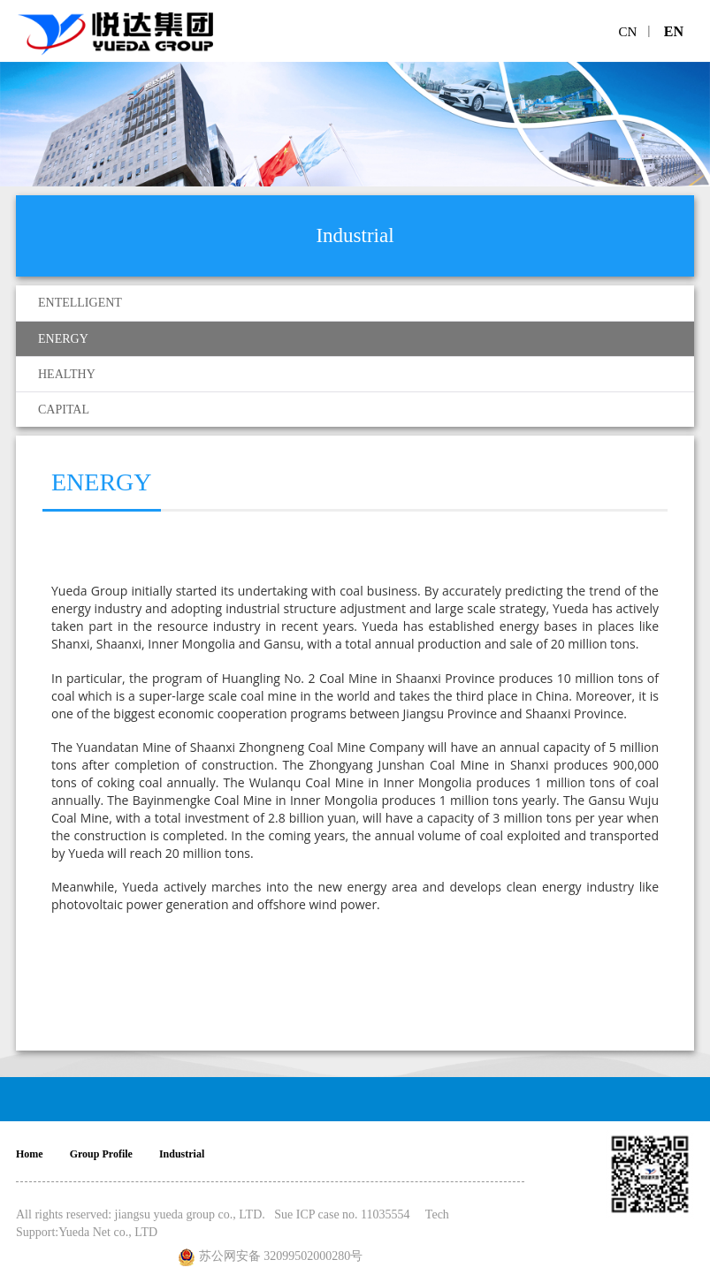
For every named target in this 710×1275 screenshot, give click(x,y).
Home (29, 1154)
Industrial (181, 1154)
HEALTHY (66, 374)
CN (628, 32)
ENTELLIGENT (80, 302)
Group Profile (101, 1154)
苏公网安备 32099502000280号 (281, 1256)
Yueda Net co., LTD (107, 1232)
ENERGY (63, 338)
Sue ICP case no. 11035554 (341, 1214)
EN (673, 31)
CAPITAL (63, 409)
